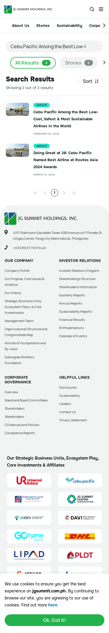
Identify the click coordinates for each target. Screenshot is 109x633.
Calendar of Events (73, 336)
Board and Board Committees (26, 400)
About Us (20, 25)
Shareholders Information (78, 287)
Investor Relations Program (79, 270)
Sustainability (69, 25)
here (52, 605)
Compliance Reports (20, 433)
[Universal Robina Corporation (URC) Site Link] (29, 480)
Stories (43, 25)
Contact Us (67, 412)
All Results (33, 63)
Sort (87, 81)
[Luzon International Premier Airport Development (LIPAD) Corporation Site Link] (29, 555)
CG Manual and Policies (22, 424)
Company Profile (17, 270)
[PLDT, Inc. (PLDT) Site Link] (80, 555)
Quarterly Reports (72, 295)
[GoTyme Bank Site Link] (29, 536)
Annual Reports (70, 303)
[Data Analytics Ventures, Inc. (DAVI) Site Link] (80, 518)
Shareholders (14, 408)
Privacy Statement (73, 420)
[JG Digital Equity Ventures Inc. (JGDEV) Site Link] (29, 518)
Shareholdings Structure (77, 278)
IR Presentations (71, 328)
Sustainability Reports (75, 311)
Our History (13, 293)
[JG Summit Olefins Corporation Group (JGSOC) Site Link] (80, 499)
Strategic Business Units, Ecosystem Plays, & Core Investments (23, 307)
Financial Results (72, 319)
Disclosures (68, 387)
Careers (65, 403)
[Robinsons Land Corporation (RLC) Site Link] (29, 499)
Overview (11, 392)
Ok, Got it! (54, 620)
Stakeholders (14, 416)
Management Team (19, 321)
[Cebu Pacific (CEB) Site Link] (80, 480)
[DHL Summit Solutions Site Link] (80, 536)
